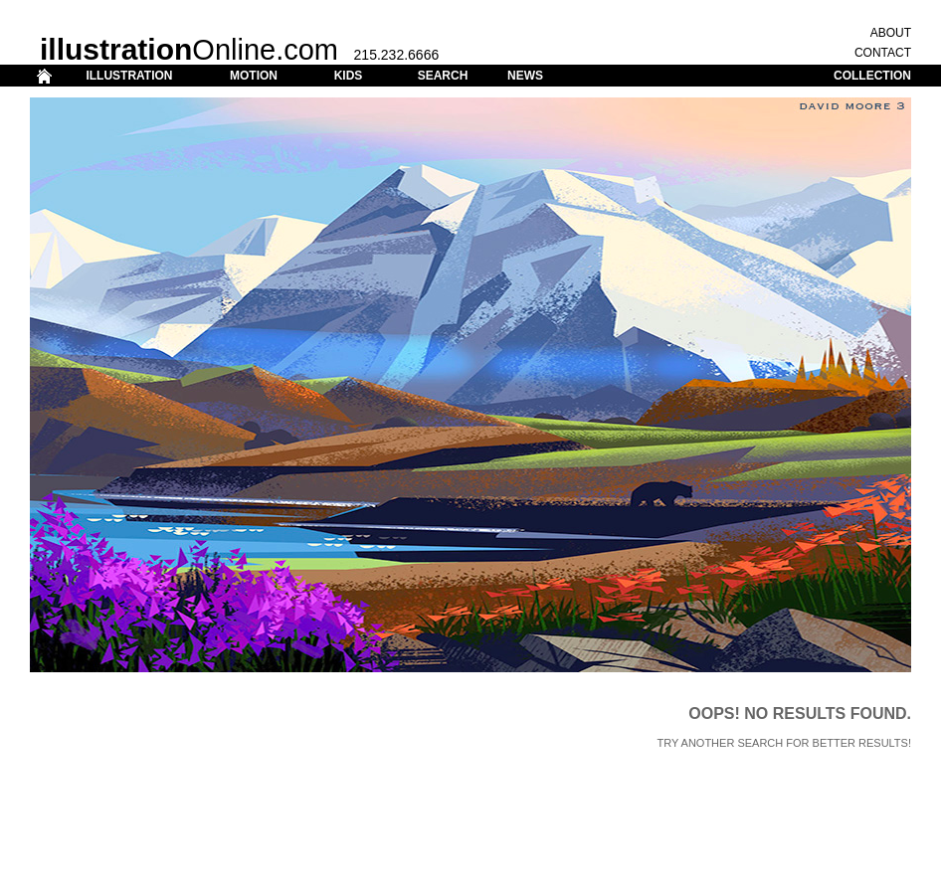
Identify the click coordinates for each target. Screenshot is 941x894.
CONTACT (882, 53)
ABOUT (890, 33)
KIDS (348, 76)
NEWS (525, 76)
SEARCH (443, 76)
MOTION (254, 76)
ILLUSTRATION (129, 76)
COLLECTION (872, 76)
